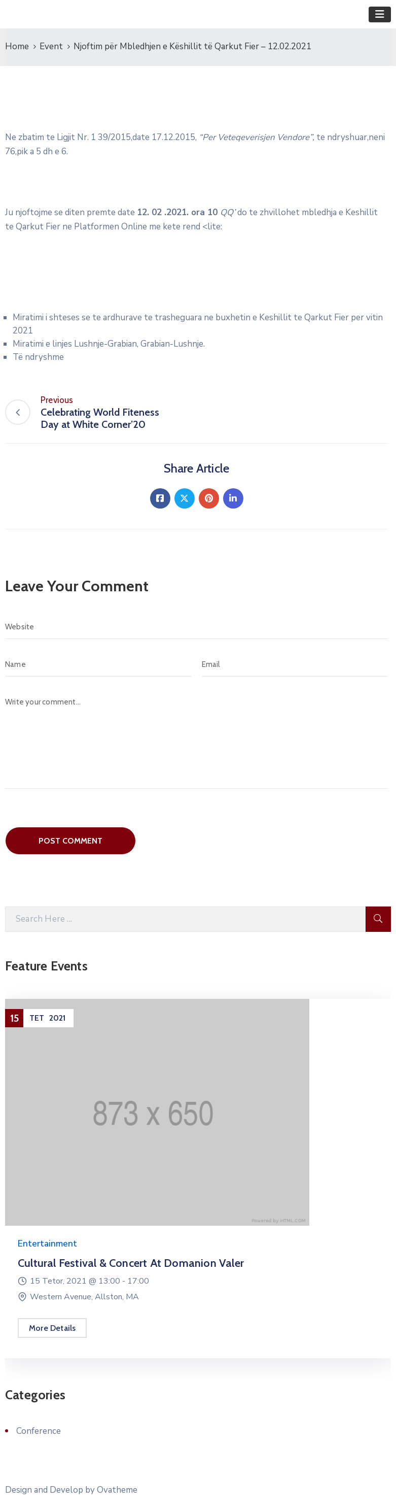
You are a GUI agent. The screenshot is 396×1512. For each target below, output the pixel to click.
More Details (52, 1328)
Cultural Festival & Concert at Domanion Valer (131, 1263)
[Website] (196, 627)
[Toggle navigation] (380, 14)
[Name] (98, 664)
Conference (38, 1431)
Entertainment (47, 1244)
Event (51, 46)
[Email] (295, 664)
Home (17, 46)
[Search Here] (185, 919)
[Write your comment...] (196, 739)
